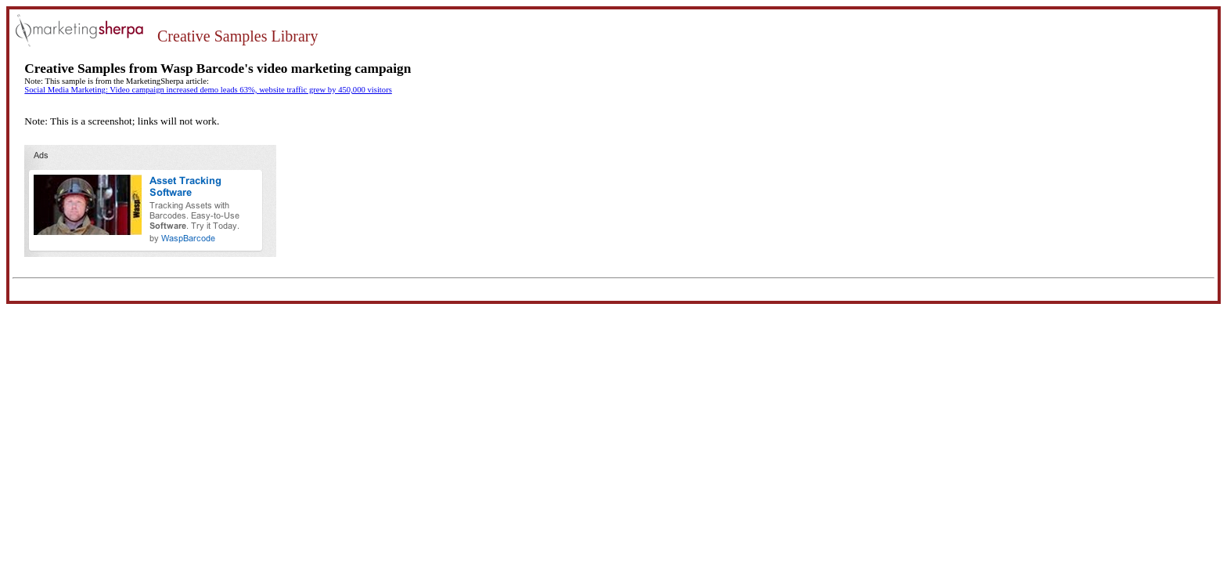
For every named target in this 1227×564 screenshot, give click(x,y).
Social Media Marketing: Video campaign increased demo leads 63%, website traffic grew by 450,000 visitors (208, 89)
